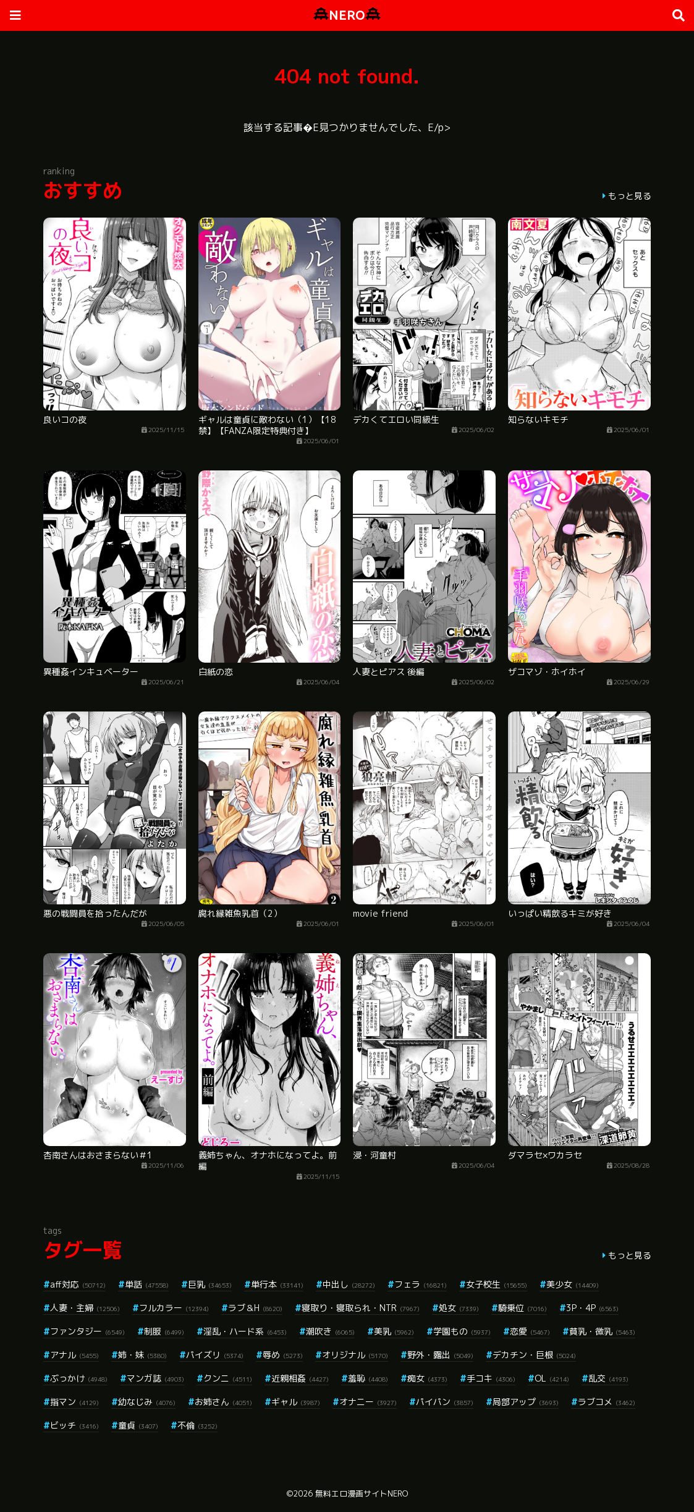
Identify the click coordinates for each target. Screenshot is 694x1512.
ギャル (295, 1402)
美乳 (394, 1331)
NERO (347, 15)
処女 (459, 1308)
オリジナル (355, 1355)
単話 (147, 1284)
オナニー (368, 1402)
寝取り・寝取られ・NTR (361, 1308)
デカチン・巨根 (534, 1355)
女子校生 (496, 1284)
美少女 (572, 1284)
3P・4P (592, 1308)
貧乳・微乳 (602, 1331)
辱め (283, 1355)
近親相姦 (300, 1378)
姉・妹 (142, 1355)
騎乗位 (522, 1308)
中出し (349, 1284)
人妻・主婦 (85, 1308)
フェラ (420, 1284)
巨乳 (210, 1284)
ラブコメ (606, 1402)
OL (552, 1378)
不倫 (197, 1425)
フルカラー (174, 1308)
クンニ (227, 1378)
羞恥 (368, 1378)
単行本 (277, 1284)
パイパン (444, 1402)
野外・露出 (440, 1355)
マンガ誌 (155, 1378)
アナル (74, 1355)
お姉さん (223, 1402)
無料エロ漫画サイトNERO (361, 1493)
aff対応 (78, 1284)
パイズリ (214, 1355)
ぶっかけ (79, 1378)
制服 (164, 1331)
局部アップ (526, 1402)
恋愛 (530, 1331)
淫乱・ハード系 (245, 1331)
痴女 (427, 1378)
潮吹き (330, 1331)
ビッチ (74, 1425)
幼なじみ (147, 1402)
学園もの (462, 1331)
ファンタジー (87, 1331)
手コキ (491, 1378)
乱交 (608, 1378)
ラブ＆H (255, 1308)
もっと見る (629, 196)
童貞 (138, 1425)
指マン (74, 1402)
